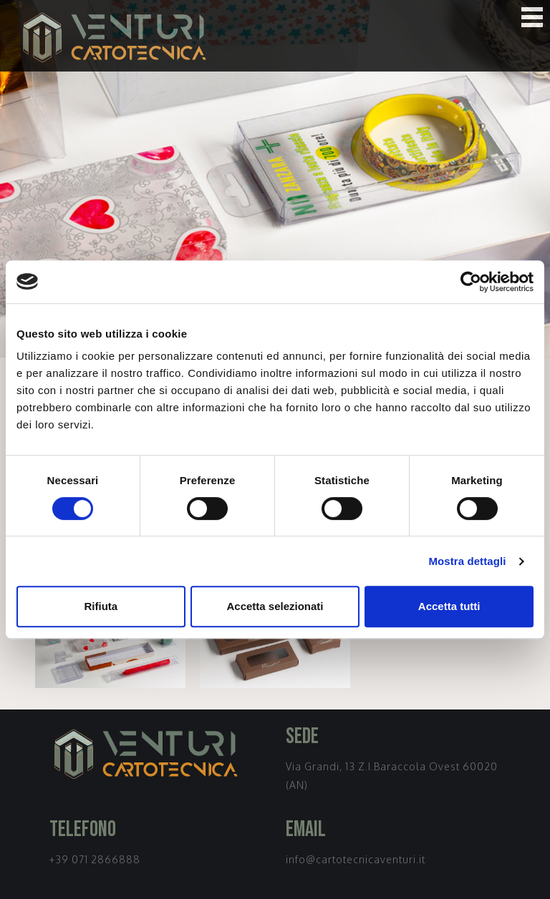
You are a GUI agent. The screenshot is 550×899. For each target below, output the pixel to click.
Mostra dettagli (467, 561)
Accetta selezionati (274, 606)
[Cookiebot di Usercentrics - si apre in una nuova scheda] (471, 282)
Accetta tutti (449, 606)
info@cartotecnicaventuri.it (355, 859)
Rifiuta (100, 606)
